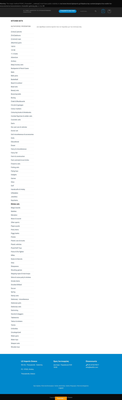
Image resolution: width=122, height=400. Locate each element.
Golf (12, 186)
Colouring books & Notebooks (21, 112)
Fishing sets (15, 167)
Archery (13, 61)
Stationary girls (16, 303)
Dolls (12, 138)
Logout (61, 388)
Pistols (13, 237)
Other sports (15, 222)
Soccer (13, 288)
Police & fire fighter (17, 252)
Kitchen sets (15, 204)
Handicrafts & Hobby (18, 189)
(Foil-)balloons (16, 35)
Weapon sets (15, 343)
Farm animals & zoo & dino (20, 160)
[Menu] (109, 11)
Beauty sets (15, 90)
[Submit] (95, 11)
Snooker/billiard (16, 285)
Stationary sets (16, 307)
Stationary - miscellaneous (20, 299)
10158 (13, 50)
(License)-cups (16, 39)
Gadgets (14, 175)
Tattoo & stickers (16, 321)
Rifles (13, 255)
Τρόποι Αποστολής (60, 386)
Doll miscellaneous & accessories (22, 134)
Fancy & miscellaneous (18, 149)
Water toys (14, 340)
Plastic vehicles (16, 244)
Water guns (15, 336)
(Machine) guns (16, 43)
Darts (13, 123)
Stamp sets (15, 296)
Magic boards (15, 208)
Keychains (14, 200)
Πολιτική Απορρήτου (83, 386)
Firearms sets (15, 164)
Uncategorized (16, 332)
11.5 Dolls (14, 54)
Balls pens (14, 76)
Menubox (14, 215)
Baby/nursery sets (17, 65)
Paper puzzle (15, 226)
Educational (15, 142)
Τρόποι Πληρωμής (71, 386)
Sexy (12, 263)
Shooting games (16, 270)
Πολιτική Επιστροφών (47, 386)
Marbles (13, 211)
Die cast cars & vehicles (19, 127)
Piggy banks (15, 233)
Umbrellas (14, 329)
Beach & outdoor (16, 83)
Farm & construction (18, 156)
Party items (15, 230)
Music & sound (16, 219)
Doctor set (14, 131)
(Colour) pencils (16, 32)
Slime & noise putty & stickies (21, 277)
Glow (12, 182)
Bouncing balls (16, 94)
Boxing (13, 98)
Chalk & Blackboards (18, 101)
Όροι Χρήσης (37, 386)
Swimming (14, 310)
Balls (12, 72)
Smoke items (15, 281)
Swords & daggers (17, 314)
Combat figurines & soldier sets (21, 116)
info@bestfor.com (92, 367)
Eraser (13, 145)
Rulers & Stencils (16, 259)
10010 (13, 46)
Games (13, 178)
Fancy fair (14, 153)
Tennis (13, 325)
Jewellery (14, 197)
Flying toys (14, 171)
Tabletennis (15, 318)
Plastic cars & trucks (18, 241)
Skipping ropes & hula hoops (20, 274)
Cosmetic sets (16, 120)
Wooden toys (15, 347)
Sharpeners (15, 266)
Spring (13, 292)
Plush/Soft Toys (16, 248)
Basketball (14, 79)
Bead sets (14, 87)
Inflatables (14, 193)
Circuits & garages (17, 105)
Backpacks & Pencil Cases (20, 68)
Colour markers (16, 109)
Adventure (14, 57)
